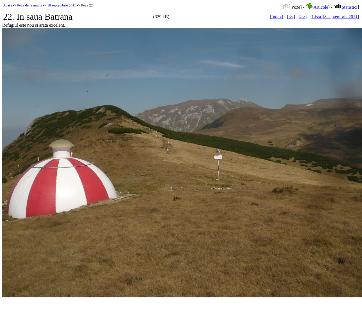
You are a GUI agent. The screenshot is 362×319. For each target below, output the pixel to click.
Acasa (7, 5)
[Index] (276, 16)
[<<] (291, 16)
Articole (317, 7)
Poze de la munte (29, 5)
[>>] (303, 16)
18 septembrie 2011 (61, 5)
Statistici (346, 7)
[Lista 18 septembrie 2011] (335, 16)
